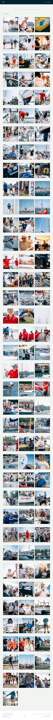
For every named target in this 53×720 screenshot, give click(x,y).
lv (46, 2)
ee (45, 2)
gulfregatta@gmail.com (46, 716)
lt (48, 2)
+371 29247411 (47, 715)
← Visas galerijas (6, 13)
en (49, 2)
